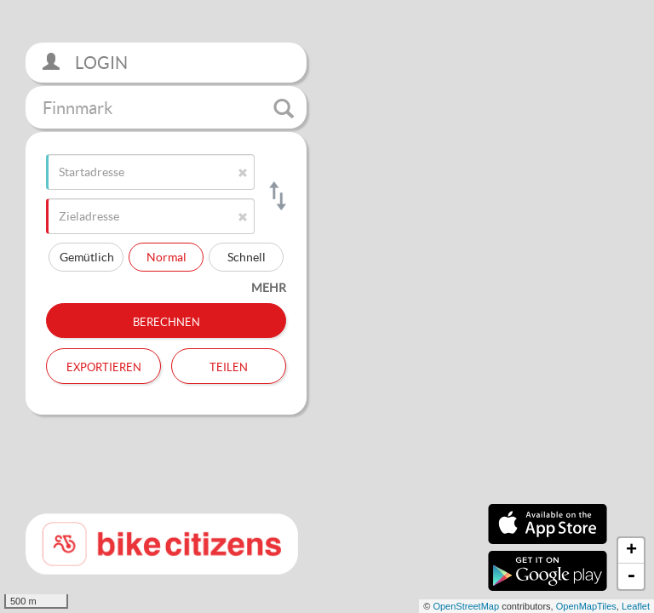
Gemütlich (87, 256)
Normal (166, 256)
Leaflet (636, 606)
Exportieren (103, 365)
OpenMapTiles (586, 606)
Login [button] (85, 62)
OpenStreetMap (466, 606)
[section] (327, 306)
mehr (268, 287)
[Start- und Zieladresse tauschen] (276, 195)
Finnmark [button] (168, 108)
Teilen (228, 365)
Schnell (246, 256)
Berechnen (166, 320)
